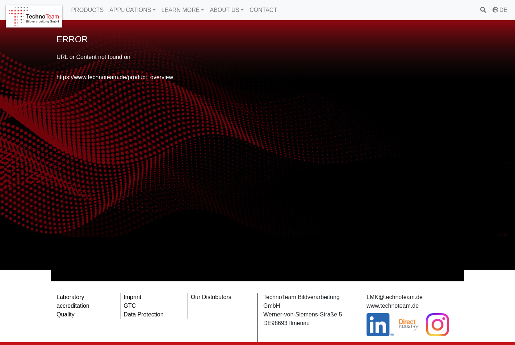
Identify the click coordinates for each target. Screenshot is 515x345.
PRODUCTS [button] (87, 10)
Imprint (132, 297)
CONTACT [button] (263, 10)
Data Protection (143, 314)
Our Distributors (211, 297)
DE (500, 10)
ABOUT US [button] (224, 10)
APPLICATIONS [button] (130, 10)
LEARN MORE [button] (181, 10)
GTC (129, 306)
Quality (65, 314)
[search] (483, 10)
